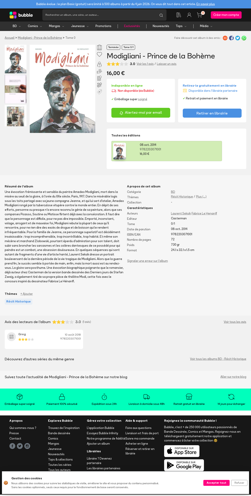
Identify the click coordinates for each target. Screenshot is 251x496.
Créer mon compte (226, 15)
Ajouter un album (98, 445)
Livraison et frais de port (142, 434)
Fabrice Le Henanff (204, 215)
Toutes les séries (59, 466)
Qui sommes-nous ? (22, 429)
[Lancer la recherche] (161, 15)
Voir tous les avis (235, 323)
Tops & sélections (60, 461)
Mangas (57, 27)
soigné (142, 100)
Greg (22, 336)
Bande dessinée (59, 434)
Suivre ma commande (140, 440)
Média (206, 27)
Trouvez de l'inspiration (64, 429)
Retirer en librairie (212, 114)
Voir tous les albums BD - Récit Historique (218, 360)
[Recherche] (99, 15)
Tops (181, 27)
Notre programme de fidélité (106, 440)
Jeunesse (80, 27)
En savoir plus (205, 4)
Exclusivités (132, 27)
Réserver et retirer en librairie (140, 453)
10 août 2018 (73, 336)
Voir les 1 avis (145, 65)
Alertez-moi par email (140, 114)
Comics (35, 27)
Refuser (239, 482)
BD (17, 27)
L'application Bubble (100, 429)
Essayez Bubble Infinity (102, 434)
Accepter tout (216, 482)
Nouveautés (161, 27)
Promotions (103, 27)
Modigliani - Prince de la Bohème (40, 39)
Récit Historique (182, 198)
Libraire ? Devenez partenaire (99, 462)
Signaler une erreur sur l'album (147, 262)
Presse (14, 434)
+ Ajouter (26, 295)
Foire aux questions (139, 429)
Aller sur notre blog (233, 378)
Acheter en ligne (137, 445)
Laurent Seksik (181, 215)
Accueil (10, 39)
